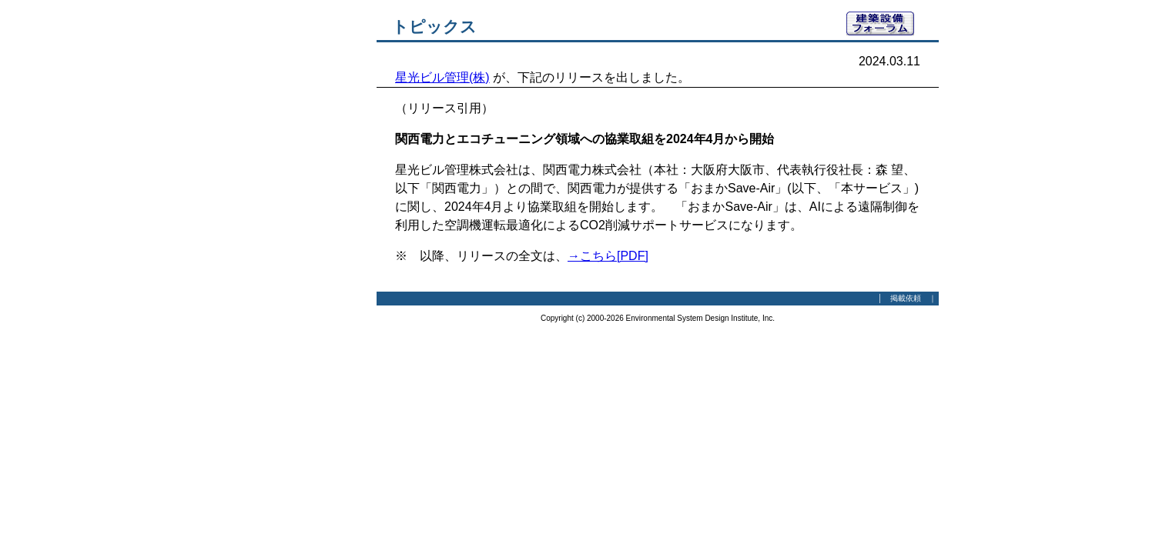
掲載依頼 (905, 298)
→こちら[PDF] (608, 255)
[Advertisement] (291, 242)
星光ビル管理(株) (442, 77)
